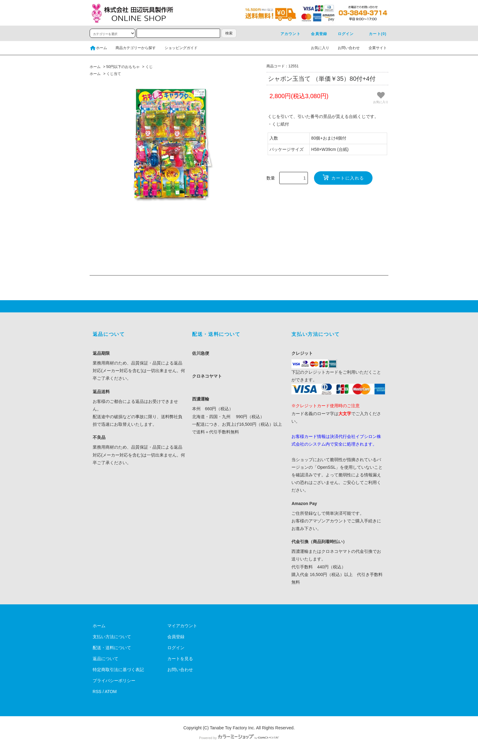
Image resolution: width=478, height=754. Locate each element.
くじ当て (113, 74)
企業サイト (374, 48)
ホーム (98, 48)
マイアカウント (182, 625)
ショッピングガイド (177, 48)
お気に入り (316, 48)
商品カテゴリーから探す (132, 48)
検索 (229, 33)
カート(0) (374, 34)
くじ (149, 67)
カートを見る (180, 658)
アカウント (287, 34)
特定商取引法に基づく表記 (118, 669)
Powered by (239, 738)
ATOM (111, 691)
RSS (97, 691)
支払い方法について (112, 636)
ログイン (342, 34)
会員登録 (315, 34)
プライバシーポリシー (114, 680)
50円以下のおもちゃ (123, 67)
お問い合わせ (345, 48)
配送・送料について (112, 647)
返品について (105, 658)
